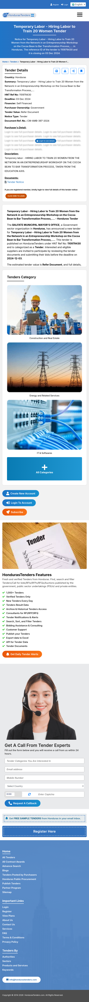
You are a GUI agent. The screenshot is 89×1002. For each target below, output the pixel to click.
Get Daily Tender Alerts (22, 654)
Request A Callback (23, 803)
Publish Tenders (11, 883)
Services (7, 928)
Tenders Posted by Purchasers (19, 874)
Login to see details (46, 141)
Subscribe (14, 512)
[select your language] (78, 4)
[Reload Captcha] (29, 794)
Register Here (44, 831)
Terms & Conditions (13, 937)
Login (64, 5)
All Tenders (8, 857)
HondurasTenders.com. (35, 995)
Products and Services (15, 965)
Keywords (8, 969)
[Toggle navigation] (81, 15)
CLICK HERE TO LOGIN (16, 196)
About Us (7, 920)
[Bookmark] (81, 71)
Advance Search (11, 866)
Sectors (6, 961)
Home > (5, 62)
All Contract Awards (13, 861)
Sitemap (7, 892)
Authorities (8, 956)
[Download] (65, 71)
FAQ (4, 933)
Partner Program (11, 887)
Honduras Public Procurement (19, 879)
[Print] (56, 71)
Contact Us (8, 924)
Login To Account (19, 502)
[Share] (73, 71)
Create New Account (20, 493)
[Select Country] (44, 786)
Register (54, 5)
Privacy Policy (10, 941)
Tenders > (14, 62)
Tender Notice (15, 182)
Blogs (5, 870)
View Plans (8, 915)
